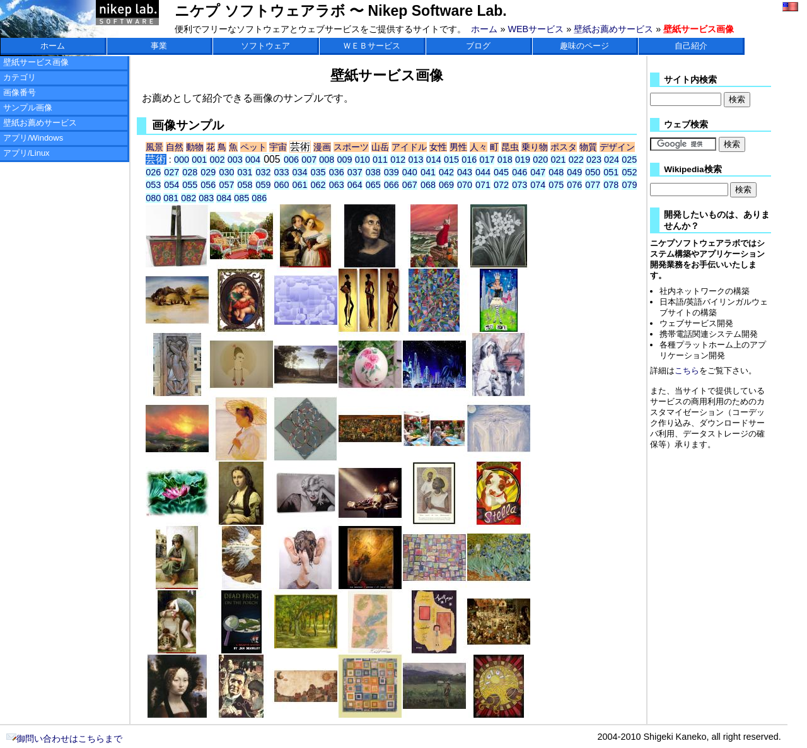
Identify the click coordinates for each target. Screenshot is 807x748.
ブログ (478, 45)
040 (409, 172)
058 (244, 185)
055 (189, 185)
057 (226, 185)
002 (217, 160)
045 (501, 172)
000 (181, 160)
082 (188, 198)
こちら (687, 370)
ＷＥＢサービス (371, 45)
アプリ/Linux (26, 153)
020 (540, 160)
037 (355, 172)
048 (556, 172)
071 (483, 185)
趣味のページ (584, 45)
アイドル (409, 147)
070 (464, 185)
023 (593, 160)
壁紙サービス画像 (36, 62)
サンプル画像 (27, 107)
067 (409, 185)
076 (574, 185)
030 (226, 172)
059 (262, 185)
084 (223, 198)
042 (446, 172)
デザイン (617, 147)
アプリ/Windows (33, 138)
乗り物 (534, 147)
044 (483, 172)
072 (501, 185)
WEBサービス (536, 29)
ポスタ (563, 147)
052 (629, 172)
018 (505, 160)
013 (416, 160)
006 (291, 160)
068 (428, 185)
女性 (438, 147)
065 (373, 185)
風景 (154, 147)
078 (610, 185)
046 (519, 172)
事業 (159, 45)
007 (308, 160)
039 (391, 172)
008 (326, 160)
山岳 (380, 147)
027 (171, 172)
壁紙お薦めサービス (613, 29)
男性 (458, 147)
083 (206, 198)
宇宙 (278, 147)
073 (519, 185)
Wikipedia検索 (692, 169)
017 (486, 160)
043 (464, 172)
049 (574, 172)
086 (259, 198)
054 (171, 185)
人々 (478, 147)
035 (318, 172)
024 (611, 160)
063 (336, 185)
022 (576, 160)
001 (199, 160)
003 (235, 160)
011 (380, 160)
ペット (253, 147)
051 (610, 172)
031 (244, 172)
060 (281, 185)
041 (428, 172)
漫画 (322, 147)
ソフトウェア (265, 45)
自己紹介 (691, 45)
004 (252, 160)
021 (558, 160)
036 (336, 172)
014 (433, 160)
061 (300, 185)
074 (537, 185)
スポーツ (351, 147)
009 (344, 160)
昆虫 (510, 147)
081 (170, 198)
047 (537, 172)
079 (629, 185)
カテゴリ (19, 77)
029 (208, 172)
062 (318, 185)
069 (446, 185)
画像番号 (19, 92)
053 (153, 185)
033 (281, 172)
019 (522, 160)
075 (556, 185)
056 (208, 185)
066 (391, 185)
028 (189, 172)
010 (362, 160)
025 (629, 160)
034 (300, 172)
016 (469, 160)
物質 (588, 147)
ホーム (484, 29)
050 (592, 172)
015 (451, 160)
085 (241, 198)
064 (355, 185)
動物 (195, 147)
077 (592, 185)
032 (262, 172)
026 (153, 172)
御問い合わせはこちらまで (64, 738)
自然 (174, 147)
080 (153, 198)
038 (373, 172)
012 (397, 160)
